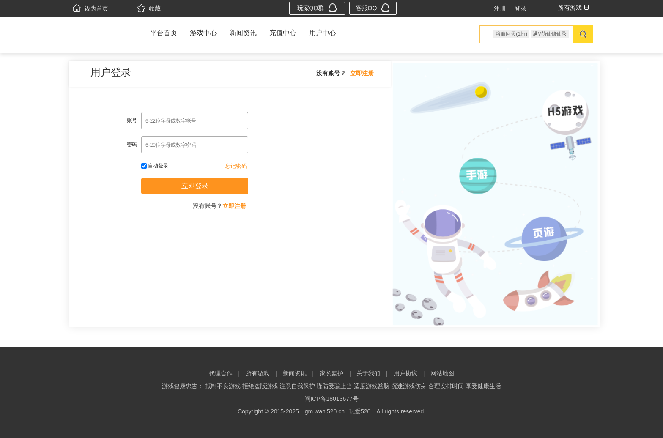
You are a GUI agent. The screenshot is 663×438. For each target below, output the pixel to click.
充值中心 (282, 32)
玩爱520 (359, 411)
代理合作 (221, 373)
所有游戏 (257, 373)
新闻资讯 (243, 32)
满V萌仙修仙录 (550, 34)
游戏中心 (203, 32)
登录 (520, 8)
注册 (500, 8)
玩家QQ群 (317, 7)
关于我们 (368, 373)
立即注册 (362, 73)
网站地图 (442, 373)
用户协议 (405, 373)
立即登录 (194, 185)
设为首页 (90, 8)
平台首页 (163, 32)
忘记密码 (236, 166)
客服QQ (373, 7)
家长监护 (331, 373)
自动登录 (154, 166)
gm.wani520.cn (325, 411)
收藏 (149, 8)
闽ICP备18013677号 (331, 398)
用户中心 (322, 32)
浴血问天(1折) (511, 34)
